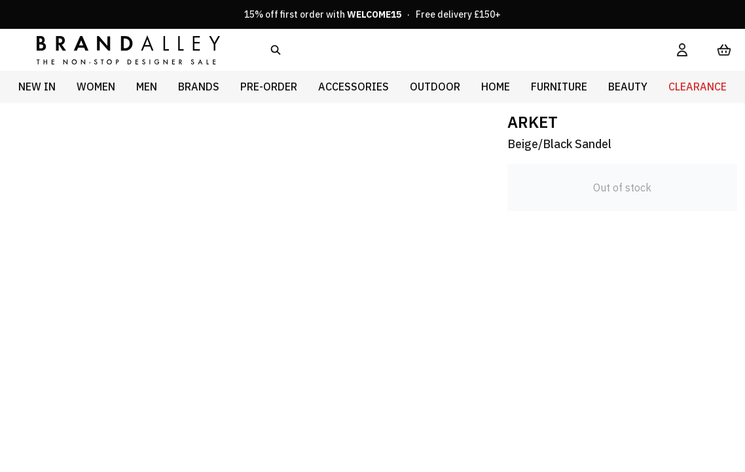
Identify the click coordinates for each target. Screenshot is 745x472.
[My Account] (682, 50)
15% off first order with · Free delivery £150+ (372, 14)
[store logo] (118, 49)
